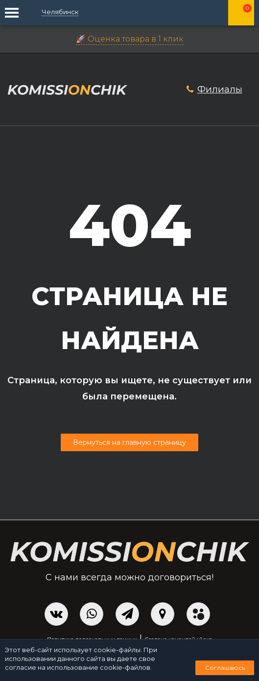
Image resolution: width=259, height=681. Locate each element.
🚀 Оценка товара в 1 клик (130, 39)
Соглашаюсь (225, 667)
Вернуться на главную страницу (129, 442)
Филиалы (219, 89)
